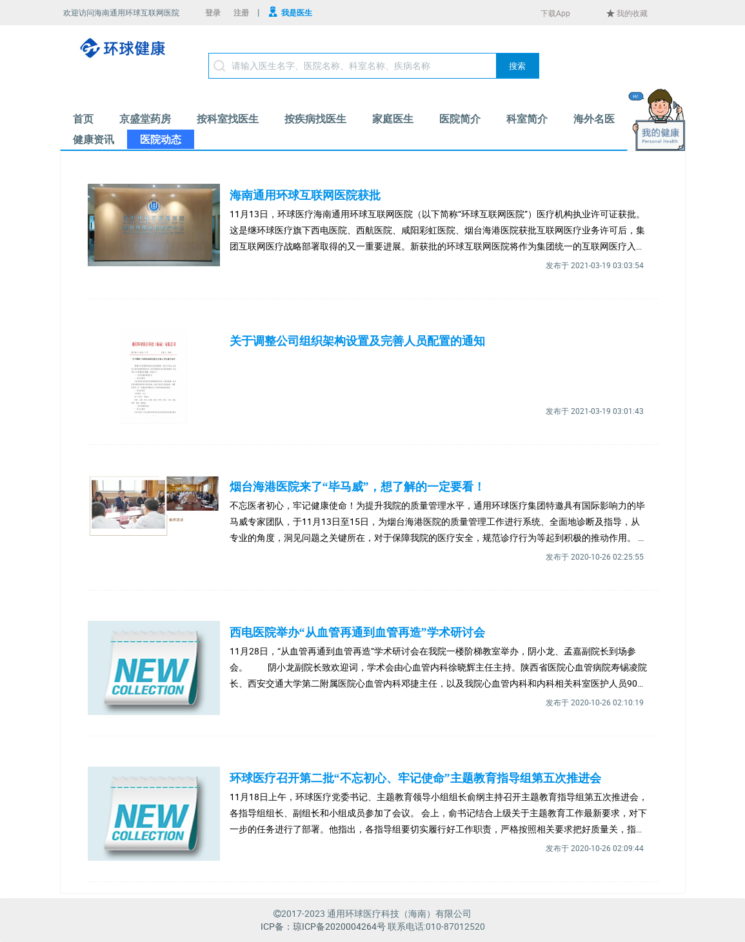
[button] (517, 66)
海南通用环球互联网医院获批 (305, 195)
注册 (241, 12)
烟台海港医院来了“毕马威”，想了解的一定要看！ (357, 486)
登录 (213, 12)
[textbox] (374, 66)
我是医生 (296, 12)
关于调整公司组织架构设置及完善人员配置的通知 (357, 341)
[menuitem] (83, 118)
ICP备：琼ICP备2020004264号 (323, 926)
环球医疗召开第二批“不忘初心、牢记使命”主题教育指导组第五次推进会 (415, 778)
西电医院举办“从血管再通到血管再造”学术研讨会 (357, 632)
